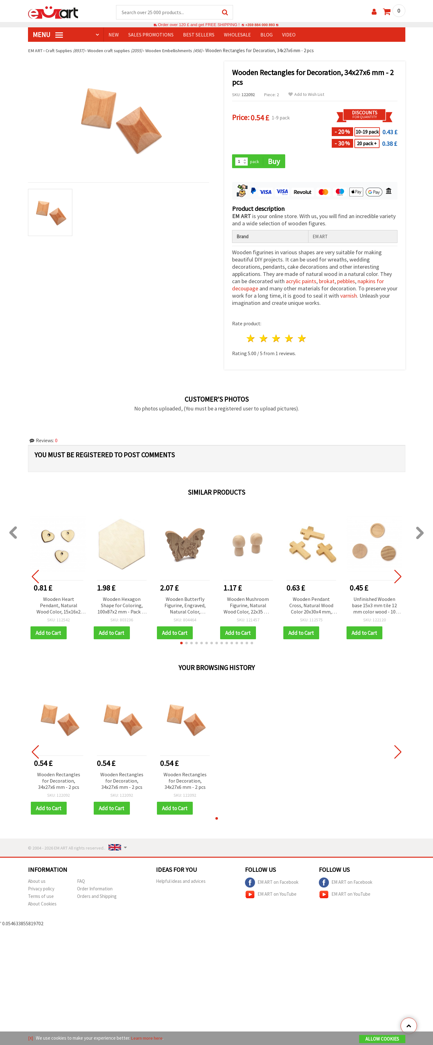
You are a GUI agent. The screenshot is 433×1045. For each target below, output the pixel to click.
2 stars (263, 339)
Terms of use (41, 897)
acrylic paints (301, 282)
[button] (181, 644)
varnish (348, 296)
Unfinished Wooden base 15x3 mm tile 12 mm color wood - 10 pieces (374, 606)
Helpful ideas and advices (181, 882)
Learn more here (147, 1038)
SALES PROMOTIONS (151, 35)
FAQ (81, 882)
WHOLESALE (237, 35)
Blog (266, 35)
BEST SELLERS (198, 35)
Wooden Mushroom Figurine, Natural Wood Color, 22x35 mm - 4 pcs (248, 606)
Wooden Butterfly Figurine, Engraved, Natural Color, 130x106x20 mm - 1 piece (185, 606)
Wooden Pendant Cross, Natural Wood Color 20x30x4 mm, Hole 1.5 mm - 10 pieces (311, 606)
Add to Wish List (306, 94)
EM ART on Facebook (271, 884)
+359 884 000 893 (260, 25)
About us (37, 882)
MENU (48, 34)
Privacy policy (41, 890)
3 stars (276, 339)
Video (289, 35)
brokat (327, 282)
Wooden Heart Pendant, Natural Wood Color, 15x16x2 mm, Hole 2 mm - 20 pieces (58, 606)
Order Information (95, 890)
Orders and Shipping (97, 897)
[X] (30, 1038)
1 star (251, 339)
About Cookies (42, 905)
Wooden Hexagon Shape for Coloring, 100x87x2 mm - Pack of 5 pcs (121, 606)
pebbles (346, 282)
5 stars (302, 339)
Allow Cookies (382, 1039)
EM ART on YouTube (271, 896)
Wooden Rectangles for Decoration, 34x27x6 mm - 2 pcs (58, 781)
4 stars (289, 339)
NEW (113, 35)
